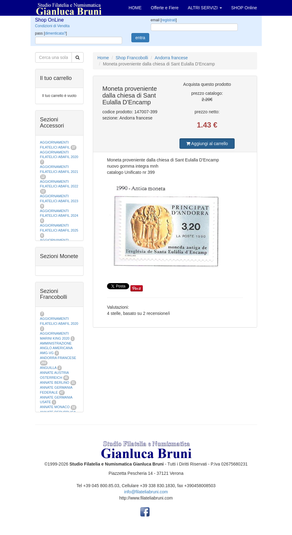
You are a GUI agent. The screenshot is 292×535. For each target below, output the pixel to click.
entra (140, 37)
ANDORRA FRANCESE (58, 358)
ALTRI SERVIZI (205, 7)
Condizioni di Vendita (52, 26)
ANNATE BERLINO (54, 382)
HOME (135, 7)
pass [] (51, 33)
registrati (169, 20)
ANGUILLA (48, 368)
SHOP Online (244, 7)
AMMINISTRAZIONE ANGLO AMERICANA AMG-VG (56, 348)
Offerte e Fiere (165, 7)
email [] (164, 20)
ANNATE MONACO (55, 407)
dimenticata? (55, 33)
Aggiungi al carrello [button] (207, 143)
